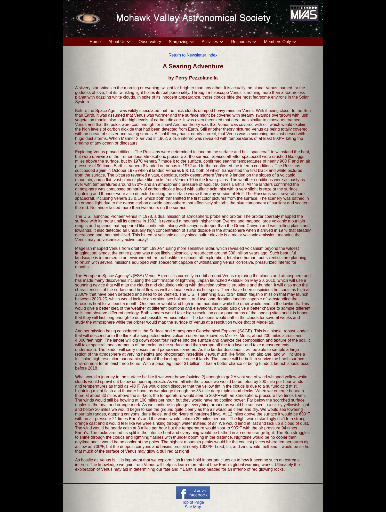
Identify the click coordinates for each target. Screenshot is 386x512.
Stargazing (179, 41)
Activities (210, 41)
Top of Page (193, 502)
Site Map (193, 507)
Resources (241, 41)
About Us (116, 41)
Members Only (277, 41)
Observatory (150, 41)
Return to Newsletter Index (192, 55)
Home (95, 41)
